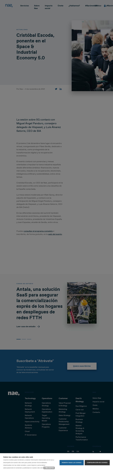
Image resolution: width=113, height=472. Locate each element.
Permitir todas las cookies (71, 462)
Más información (49, 468)
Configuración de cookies (97, 462)
